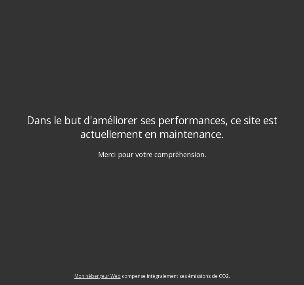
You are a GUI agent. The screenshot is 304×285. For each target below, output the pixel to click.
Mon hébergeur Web (97, 276)
